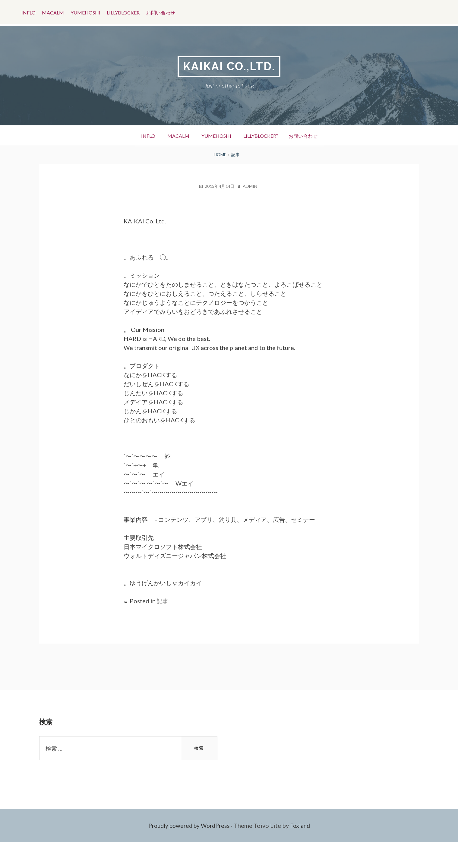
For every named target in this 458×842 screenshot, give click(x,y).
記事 (163, 601)
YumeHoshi (89, 12)
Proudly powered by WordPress (188, 825)
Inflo (29, 12)
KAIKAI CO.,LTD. (229, 66)
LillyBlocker (128, 12)
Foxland (302, 825)
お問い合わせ (167, 12)
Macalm (55, 12)
